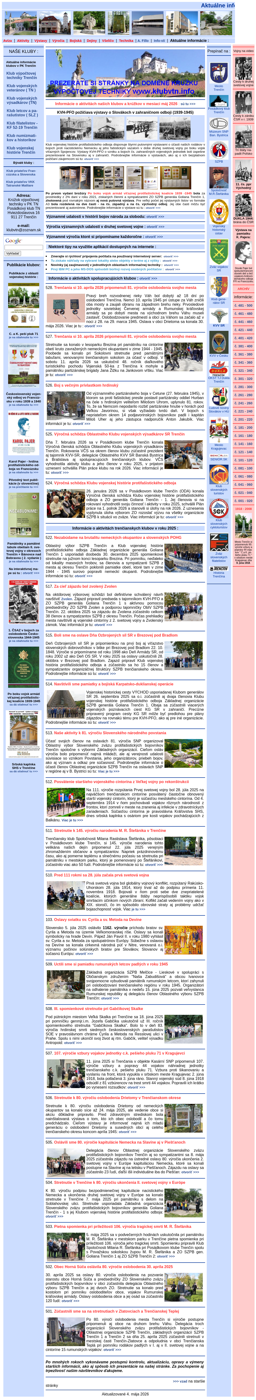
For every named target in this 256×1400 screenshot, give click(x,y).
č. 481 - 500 (243, 305)
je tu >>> (138, 909)
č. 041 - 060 (243, 484)
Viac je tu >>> (109, 771)
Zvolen (66, 599)
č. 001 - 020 (243, 501)
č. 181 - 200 (243, 427)
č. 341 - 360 (243, 362)
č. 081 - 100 (243, 468)
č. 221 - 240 (243, 411)
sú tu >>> (188, 104)
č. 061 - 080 (243, 476)
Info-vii (159, 41)
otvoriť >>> (155, 217)
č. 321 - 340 (243, 371)
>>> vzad (180, 1381)
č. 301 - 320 (243, 379)
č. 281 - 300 (243, 387)
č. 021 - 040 (243, 493)
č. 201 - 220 (243, 419)
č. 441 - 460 (243, 322)
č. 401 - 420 (243, 338)
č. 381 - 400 (243, 346)
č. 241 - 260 (243, 403)
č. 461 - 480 (243, 314)
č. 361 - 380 (243, 354)
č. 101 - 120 (243, 460)
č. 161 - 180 (243, 436)
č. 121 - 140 (243, 452)
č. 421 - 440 (243, 330)
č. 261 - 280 (243, 395)
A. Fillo (143, 41)
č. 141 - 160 (243, 444)
